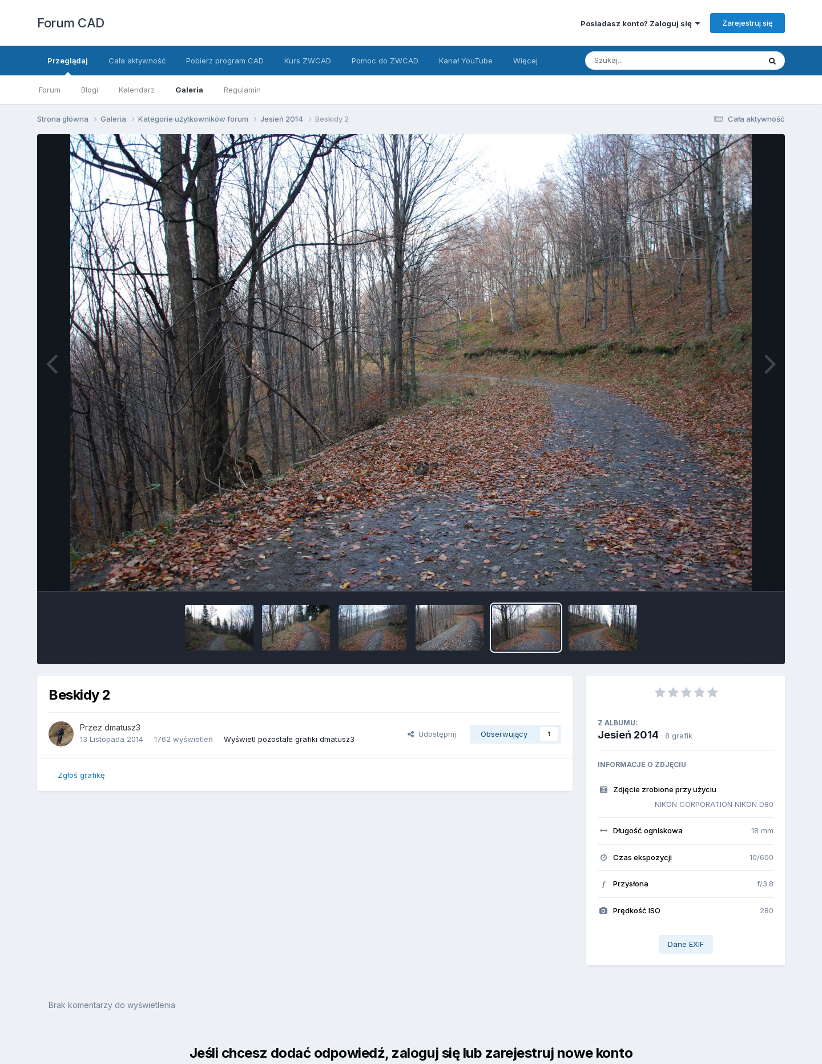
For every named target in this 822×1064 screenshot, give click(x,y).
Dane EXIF (686, 944)
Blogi (89, 89)
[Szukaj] (644, 60)
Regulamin (242, 89)
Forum (50, 89)
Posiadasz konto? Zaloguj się (640, 23)
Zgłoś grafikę (81, 775)
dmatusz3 (122, 727)
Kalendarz (137, 89)
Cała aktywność (137, 60)
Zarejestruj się (747, 22)
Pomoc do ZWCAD (385, 60)
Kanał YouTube (466, 60)
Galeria (189, 89)
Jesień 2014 (628, 735)
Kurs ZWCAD (307, 60)
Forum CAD (70, 22)
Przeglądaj (67, 65)
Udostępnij (432, 733)
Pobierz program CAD (225, 60)
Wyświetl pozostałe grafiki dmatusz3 (289, 739)
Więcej (525, 60)
